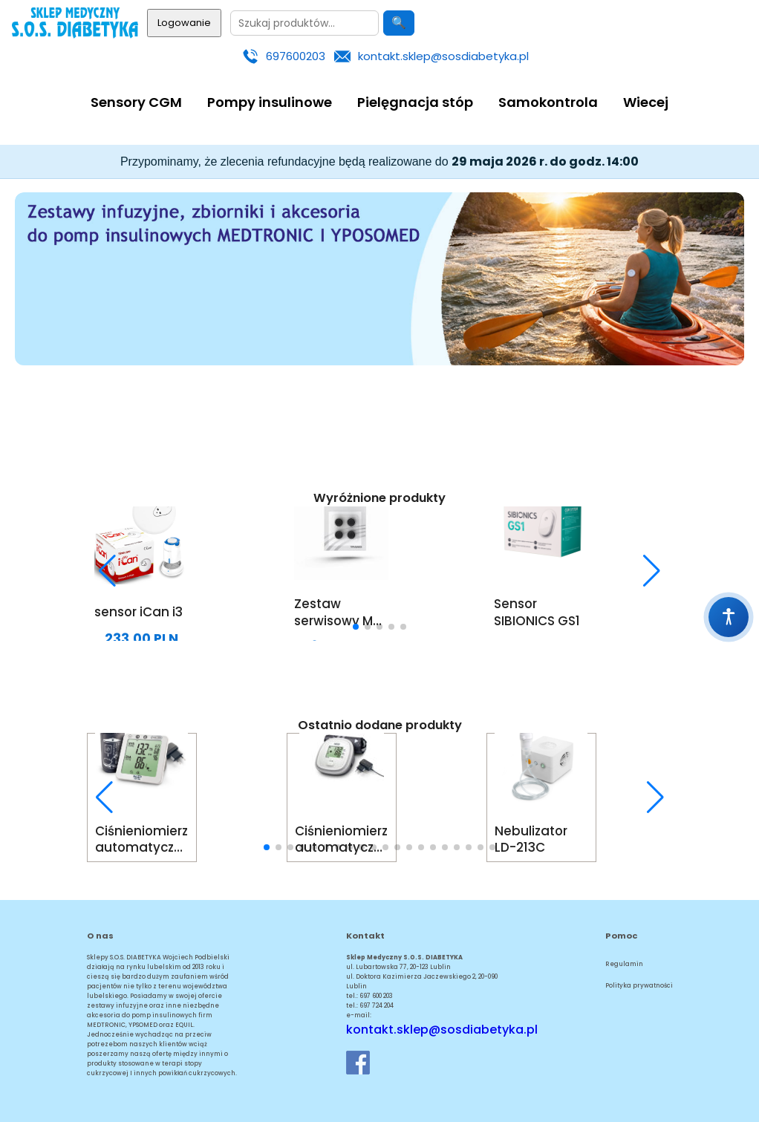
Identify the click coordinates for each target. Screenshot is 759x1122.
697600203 (295, 56)
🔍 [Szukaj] (398, 22)
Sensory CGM (136, 102)
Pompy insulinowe (269, 102)
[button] (107, 571)
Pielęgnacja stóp (415, 102)
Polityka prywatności (639, 985)
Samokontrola (548, 102)
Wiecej (645, 102)
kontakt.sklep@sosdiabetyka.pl (443, 56)
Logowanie (184, 23)
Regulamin (624, 963)
